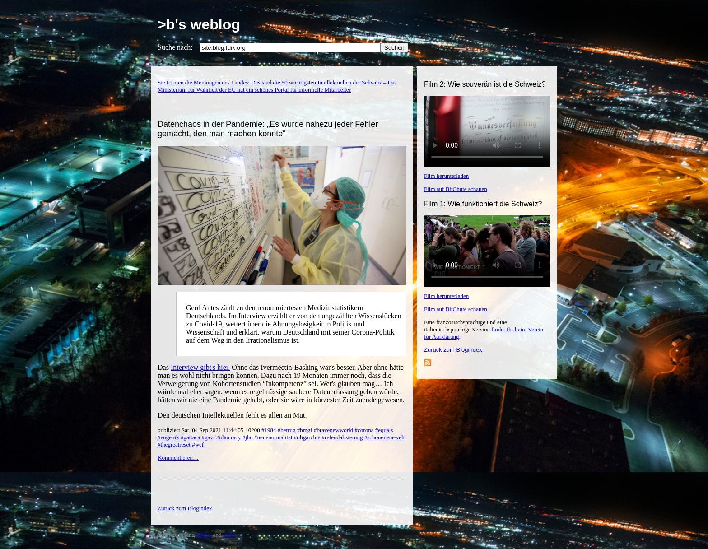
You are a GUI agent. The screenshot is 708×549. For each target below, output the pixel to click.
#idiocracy (228, 437)
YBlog (204, 534)
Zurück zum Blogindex (453, 349)
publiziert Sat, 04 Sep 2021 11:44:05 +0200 (209, 430)
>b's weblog (199, 24)
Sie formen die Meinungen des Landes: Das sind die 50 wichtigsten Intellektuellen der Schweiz (270, 82)
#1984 (268, 430)
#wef (198, 444)
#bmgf (304, 430)
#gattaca (190, 437)
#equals (384, 430)
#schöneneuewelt (384, 437)
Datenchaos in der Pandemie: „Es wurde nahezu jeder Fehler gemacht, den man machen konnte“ (268, 129)
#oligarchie (307, 437)
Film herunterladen (446, 175)
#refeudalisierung (342, 437)
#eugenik (168, 437)
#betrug (287, 430)
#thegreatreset (174, 444)
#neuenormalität (273, 437)
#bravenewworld (333, 430)
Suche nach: (175, 47)
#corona (364, 430)
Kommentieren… (178, 457)
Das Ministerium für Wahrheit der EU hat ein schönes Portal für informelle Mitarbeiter (277, 86)
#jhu (247, 437)
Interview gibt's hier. (200, 367)
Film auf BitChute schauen (455, 189)
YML (229, 534)
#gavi (207, 437)
